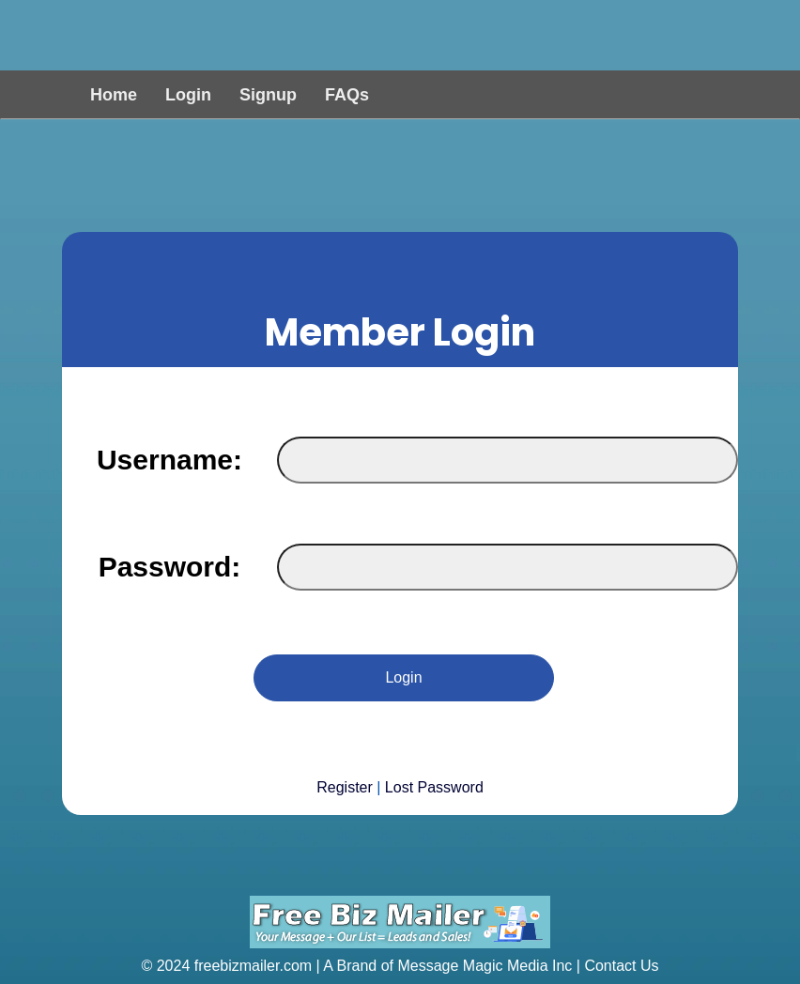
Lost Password (434, 787)
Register (344, 787)
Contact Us (621, 966)
